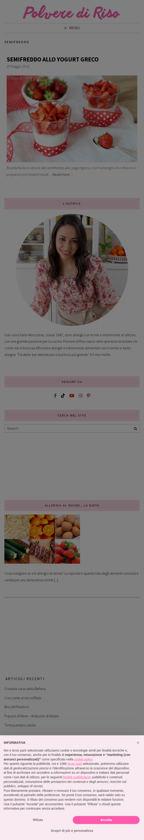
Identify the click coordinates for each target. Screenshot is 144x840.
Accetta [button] (106, 820)
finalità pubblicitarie (76, 777)
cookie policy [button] (83, 759)
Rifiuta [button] (38, 820)
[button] (138, 742)
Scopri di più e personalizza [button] (72, 830)
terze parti (75, 763)
